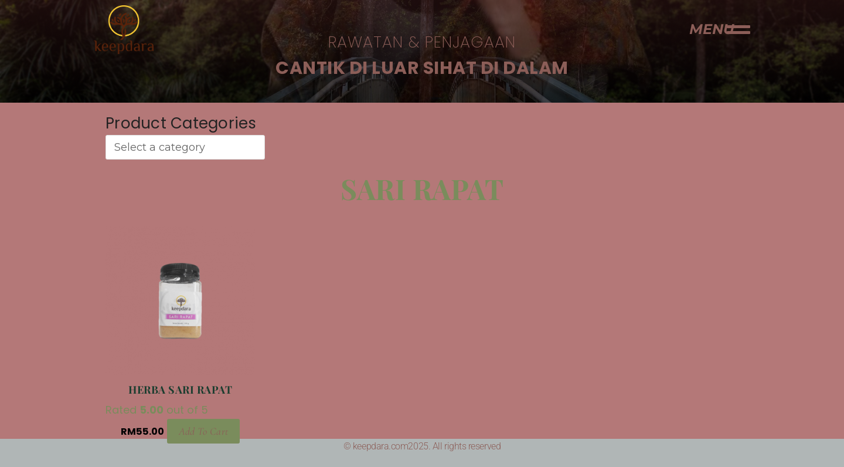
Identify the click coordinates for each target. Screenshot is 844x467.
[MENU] (738, 29)
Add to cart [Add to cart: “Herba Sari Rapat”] (203, 430)
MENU (711, 29)
